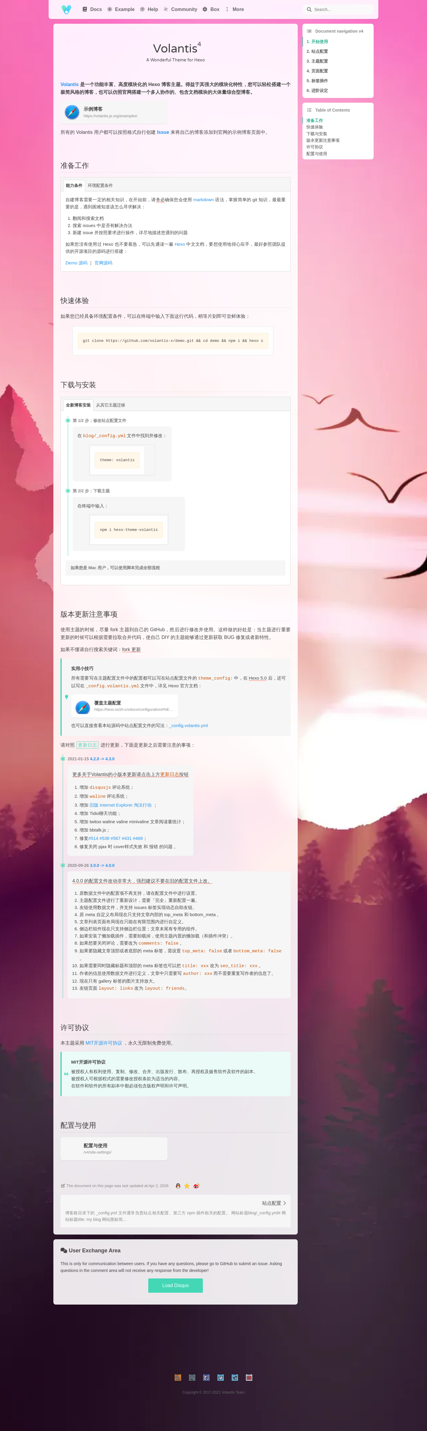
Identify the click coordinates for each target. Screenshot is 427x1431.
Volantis (69, 84)
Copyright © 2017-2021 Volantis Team (213, 1392)
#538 (104, 838)
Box (210, 9)
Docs (92, 9)
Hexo (180, 244)
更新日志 (87, 745)
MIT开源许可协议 (103, 1043)
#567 (115, 838)
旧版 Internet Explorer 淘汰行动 (121, 804)
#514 (93, 838)
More (234, 9)
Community (179, 9)
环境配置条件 (100, 185)
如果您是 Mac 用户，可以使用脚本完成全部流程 (115, 567)
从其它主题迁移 (110, 405)
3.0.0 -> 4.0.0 (102, 865)
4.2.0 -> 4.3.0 (102, 758)
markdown (203, 199)
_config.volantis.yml (188, 725)
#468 (138, 838)
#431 (127, 838)
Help (148, 9)
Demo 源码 (76, 262)
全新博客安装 (78, 405)
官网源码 (103, 262)
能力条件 (74, 185)
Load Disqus (175, 1285)
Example (121, 9)
